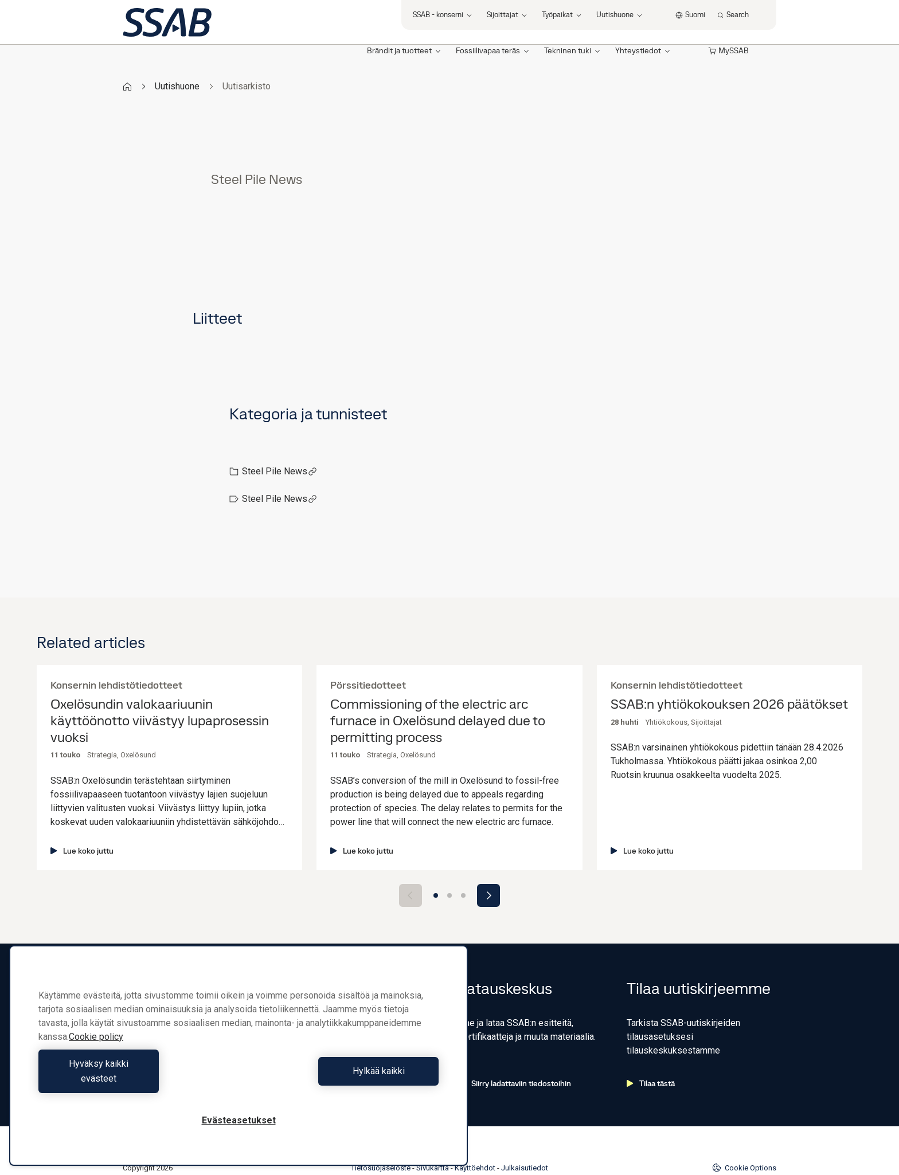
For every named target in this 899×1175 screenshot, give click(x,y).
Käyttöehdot (475, 1131)
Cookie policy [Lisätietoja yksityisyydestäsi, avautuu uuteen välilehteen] (96, 1051)
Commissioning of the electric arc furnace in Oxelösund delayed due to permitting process (437, 720)
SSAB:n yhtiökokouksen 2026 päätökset (729, 704)
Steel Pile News (279, 471)
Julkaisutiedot (524, 1131)
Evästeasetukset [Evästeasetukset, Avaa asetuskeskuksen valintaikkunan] (239, 1120)
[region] (238, 1063)
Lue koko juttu (82, 851)
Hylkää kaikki (341, 1078)
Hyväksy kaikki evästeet (136, 1078)
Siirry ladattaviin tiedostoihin (515, 1047)
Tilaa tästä (651, 1047)
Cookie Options (744, 1130)
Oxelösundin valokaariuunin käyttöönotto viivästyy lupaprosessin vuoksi (159, 720)
